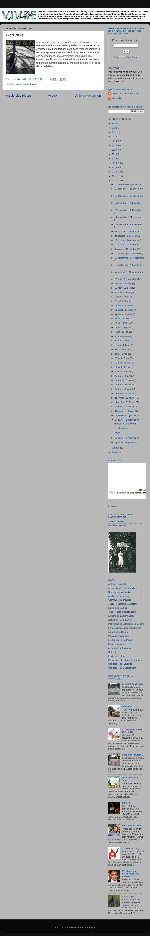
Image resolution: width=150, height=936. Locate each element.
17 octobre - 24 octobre (126, 240)
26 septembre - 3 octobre (127, 253)
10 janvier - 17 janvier (125, 438)
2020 (115, 136)
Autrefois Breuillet (117, 525)
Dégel (117, 432)
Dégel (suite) (120, 428)
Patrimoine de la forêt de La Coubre (126, 624)
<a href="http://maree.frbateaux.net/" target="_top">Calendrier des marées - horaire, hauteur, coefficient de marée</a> (127, 481)
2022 (115, 128)
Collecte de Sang (130, 848)
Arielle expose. (129, 896)
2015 (115, 158)
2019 (115, 141)
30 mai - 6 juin (121, 336)
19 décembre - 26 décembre (128, 189)
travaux (34, 84)
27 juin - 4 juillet (122, 318)
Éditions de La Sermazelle (121, 616)
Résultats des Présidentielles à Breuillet (130, 874)
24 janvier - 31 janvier (125, 415)
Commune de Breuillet (119, 600)
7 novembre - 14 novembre (128, 224)
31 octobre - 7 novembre (127, 231)
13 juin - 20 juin (122, 327)
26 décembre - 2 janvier (126, 184)
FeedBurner (133, 57)
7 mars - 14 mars (123, 389)
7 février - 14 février (124, 406)
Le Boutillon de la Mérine (120, 640)
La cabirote (127, 706)
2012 (115, 171)
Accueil (53, 95)
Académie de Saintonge (120, 648)
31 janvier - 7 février (124, 411)
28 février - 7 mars (123, 393)
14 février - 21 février (125, 402)
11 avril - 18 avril (123, 367)
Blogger (92, 927)
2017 (115, 150)
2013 (115, 167)
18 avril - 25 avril (123, 362)
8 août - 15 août (122, 292)
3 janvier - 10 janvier (124, 442)
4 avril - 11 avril (122, 371)
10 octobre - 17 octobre (126, 244)
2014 (115, 163)
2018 (115, 145)
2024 (115, 123)
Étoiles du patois (116, 656)
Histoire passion (116, 644)
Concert (126, 803)
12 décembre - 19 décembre (128, 196)
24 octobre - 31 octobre (126, 236)
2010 (115, 180)
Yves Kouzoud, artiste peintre (123, 612)
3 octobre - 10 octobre (125, 249)
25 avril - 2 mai (122, 358)
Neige (18, 84)
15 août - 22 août (123, 288)
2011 (115, 176)
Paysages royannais (118, 636)
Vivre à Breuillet (119, 98)
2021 (115, 132)
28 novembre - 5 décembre (128, 210)
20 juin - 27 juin (122, 323)
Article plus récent (18, 95)
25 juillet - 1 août (123, 301)
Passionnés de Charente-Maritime (125, 660)
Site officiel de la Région (120, 664)
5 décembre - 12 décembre (128, 203)
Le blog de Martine (117, 608)
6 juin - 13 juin (121, 332)
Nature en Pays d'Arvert (120, 620)
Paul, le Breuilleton (131, 825)
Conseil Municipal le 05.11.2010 (132, 730)
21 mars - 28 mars (123, 380)
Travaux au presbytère (125, 423)
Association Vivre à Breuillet (126, 93)
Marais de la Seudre (118, 632)
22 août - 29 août (123, 283)
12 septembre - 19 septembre (129, 265)
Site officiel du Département (122, 668)
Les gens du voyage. (132, 684)
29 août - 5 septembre (125, 279)
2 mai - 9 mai (121, 354)
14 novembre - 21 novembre (128, 217)
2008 (115, 452)
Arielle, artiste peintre (119, 596)
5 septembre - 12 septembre (128, 272)
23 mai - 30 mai (122, 340)
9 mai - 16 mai (121, 349)
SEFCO (112, 652)
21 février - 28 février (125, 398)
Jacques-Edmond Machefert (122, 604)
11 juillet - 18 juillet (124, 310)
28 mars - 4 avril (122, 376)
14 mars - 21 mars (123, 384)
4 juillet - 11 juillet (123, 314)
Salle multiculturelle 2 (132, 755)
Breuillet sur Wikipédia (119, 592)
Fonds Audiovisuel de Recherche (124, 628)
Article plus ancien (88, 95)
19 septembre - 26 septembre (129, 258)
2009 (115, 448)
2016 (115, 154)
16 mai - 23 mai (122, 345)
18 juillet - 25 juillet (124, 305)
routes (26, 84)
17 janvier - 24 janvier (125, 420)
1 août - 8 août (122, 296)
